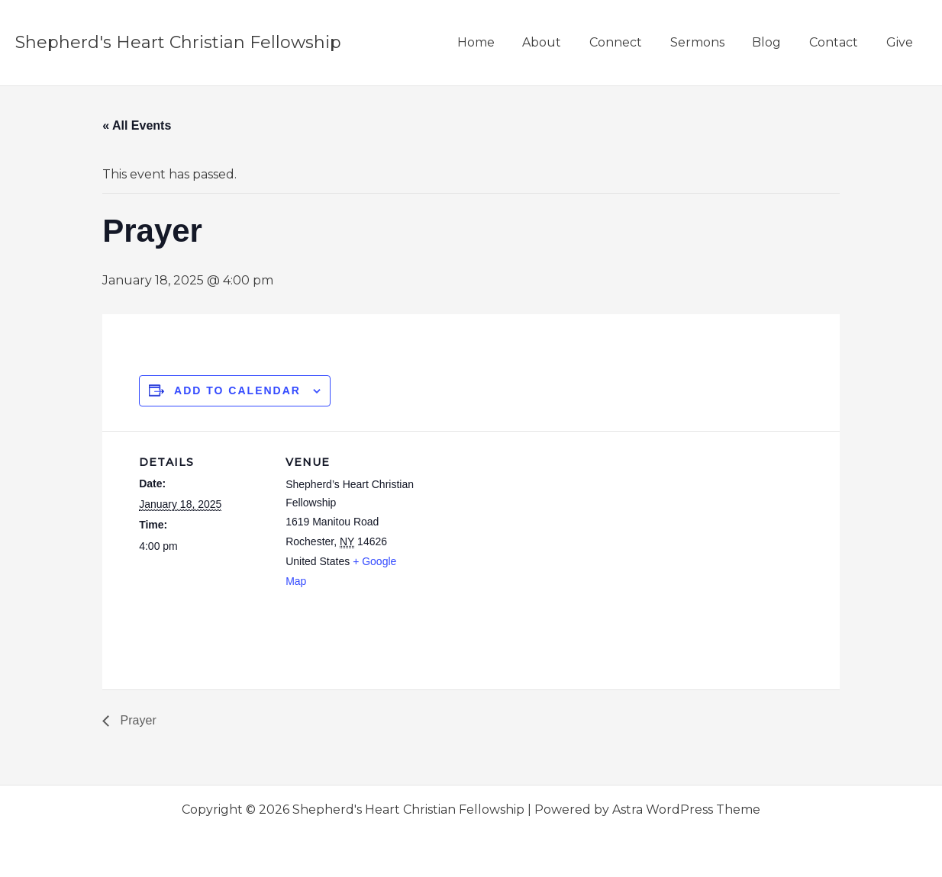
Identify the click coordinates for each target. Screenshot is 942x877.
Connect (631, 42)
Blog (775, 42)
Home (499, 42)
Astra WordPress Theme (686, 809)
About (561, 42)
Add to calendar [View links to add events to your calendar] (237, 390)
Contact (839, 42)
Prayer (136, 720)
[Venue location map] (512, 536)
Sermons (709, 42)
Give (901, 42)
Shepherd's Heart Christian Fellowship (178, 42)
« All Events (136, 125)
